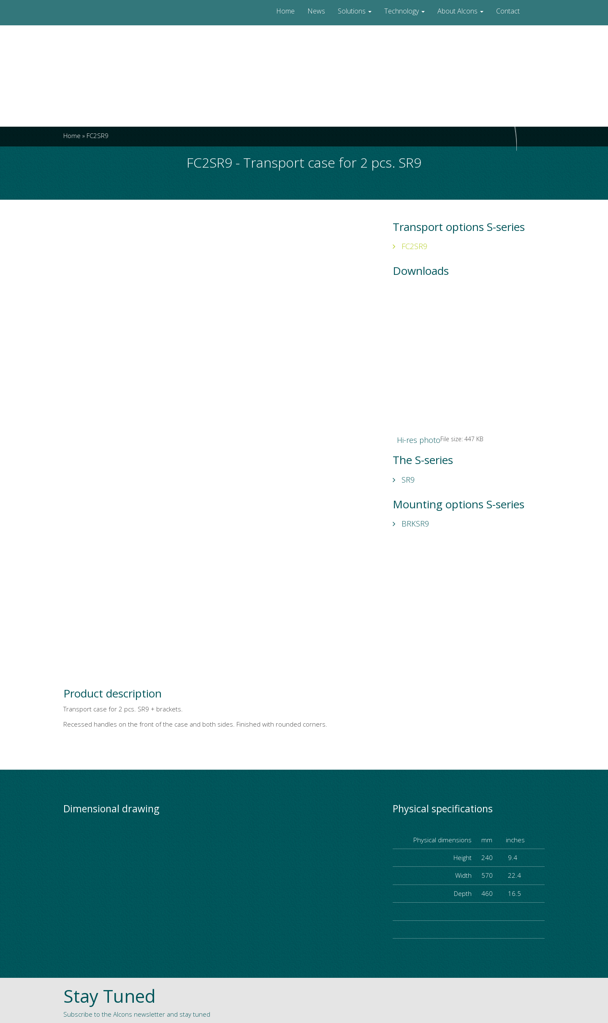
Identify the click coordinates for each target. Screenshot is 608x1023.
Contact (508, 11)
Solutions (355, 11)
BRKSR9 (411, 523)
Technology (404, 11)
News (316, 11)
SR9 (404, 480)
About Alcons (460, 11)
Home (285, 11)
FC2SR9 (410, 246)
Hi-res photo (418, 440)
